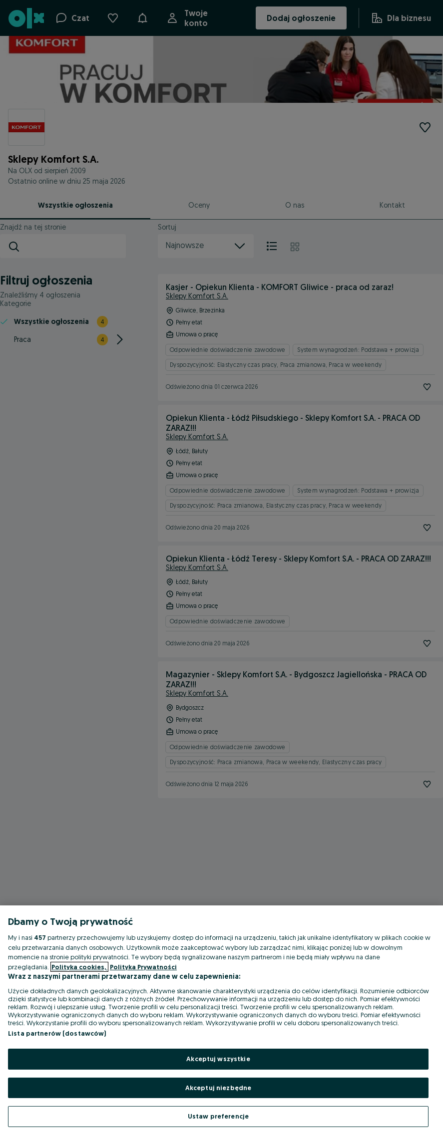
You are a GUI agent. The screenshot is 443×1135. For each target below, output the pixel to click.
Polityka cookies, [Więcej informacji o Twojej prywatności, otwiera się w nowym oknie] (79, 967)
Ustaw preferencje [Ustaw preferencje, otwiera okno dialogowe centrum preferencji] (218, 1116)
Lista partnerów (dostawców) (57, 1033)
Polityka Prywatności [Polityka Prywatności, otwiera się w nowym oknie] (143, 967)
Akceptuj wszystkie (218, 1059)
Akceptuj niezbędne (218, 1088)
